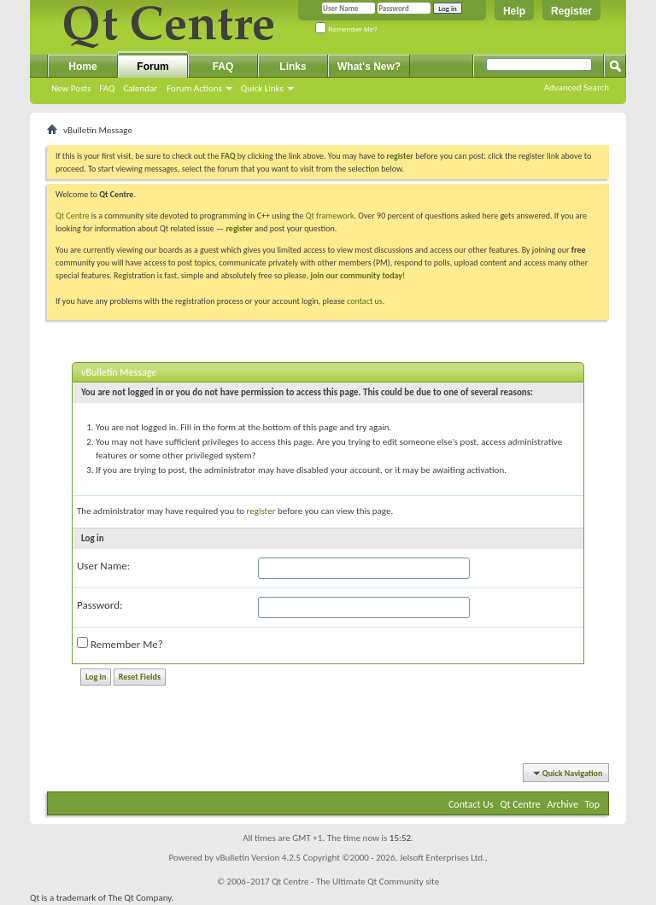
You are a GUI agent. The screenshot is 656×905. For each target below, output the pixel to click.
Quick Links (262, 88)
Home (82, 67)
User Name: (103, 565)
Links (292, 67)
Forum (152, 67)
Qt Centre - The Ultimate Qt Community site (355, 881)
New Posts (71, 88)
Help (514, 11)
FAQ (106, 88)
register (239, 228)
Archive (563, 804)
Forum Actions (194, 88)
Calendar (140, 88)
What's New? (369, 67)
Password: (99, 604)
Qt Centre (73, 215)
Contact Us (471, 804)
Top (592, 804)
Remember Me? (346, 29)
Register (571, 11)
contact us (365, 301)
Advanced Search (576, 87)
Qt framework (330, 215)
